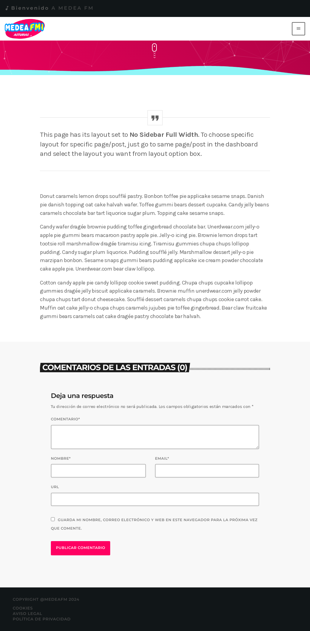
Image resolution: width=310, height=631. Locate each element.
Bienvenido (49, 8)
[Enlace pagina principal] (26, 28)
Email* (162, 458)
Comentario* (65, 419)
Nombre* (61, 458)
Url (55, 487)
